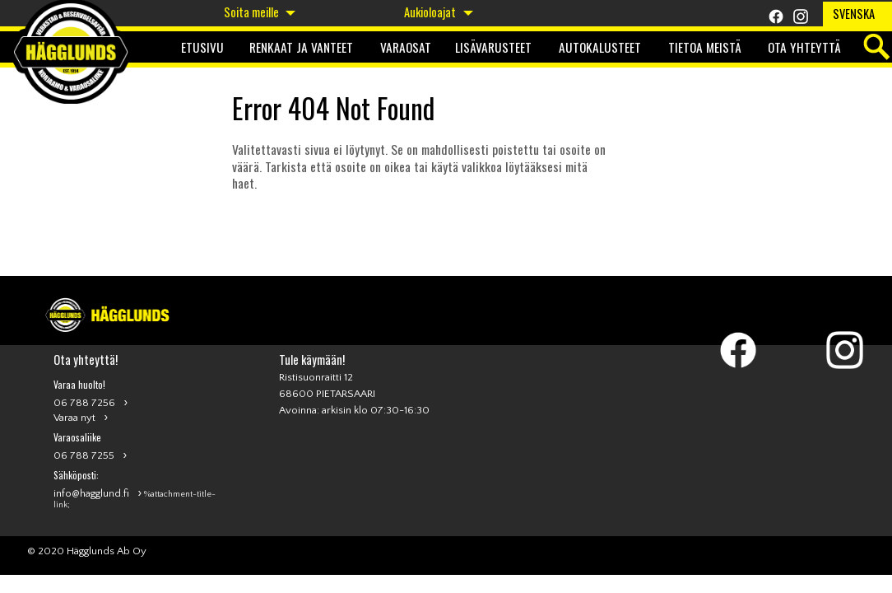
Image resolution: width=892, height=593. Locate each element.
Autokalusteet (600, 47)
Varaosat (405, 47)
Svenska (854, 13)
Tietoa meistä (704, 47)
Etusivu (202, 47)
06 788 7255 (83, 455)
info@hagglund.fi (91, 493)
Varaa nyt (74, 417)
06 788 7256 (84, 403)
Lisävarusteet (493, 47)
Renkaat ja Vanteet (301, 47)
